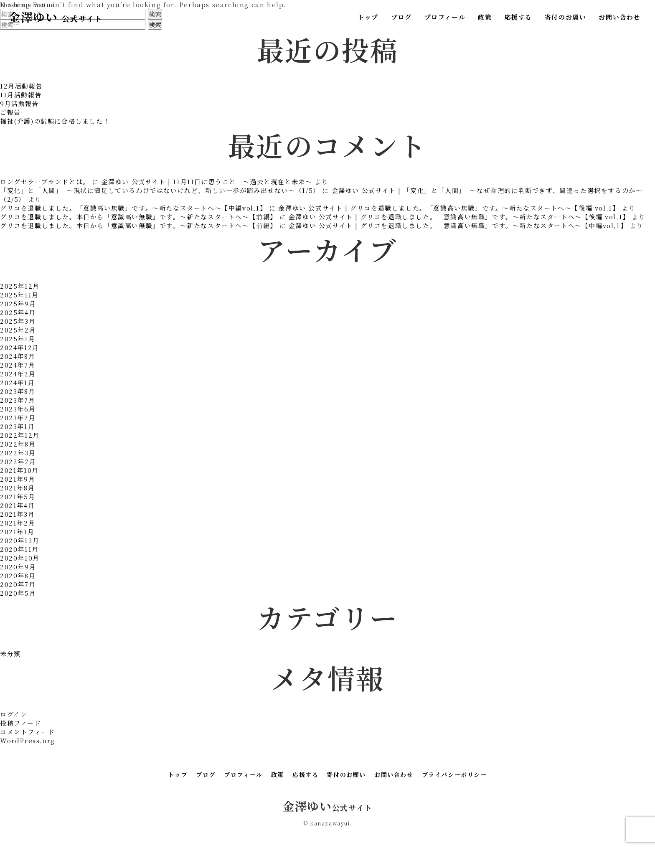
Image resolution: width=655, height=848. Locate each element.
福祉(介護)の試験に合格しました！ (55, 121)
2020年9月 (18, 566)
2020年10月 (20, 557)
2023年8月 (17, 391)
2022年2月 (18, 461)
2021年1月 (17, 531)
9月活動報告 (19, 103)
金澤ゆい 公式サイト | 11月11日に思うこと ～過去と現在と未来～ (207, 181)
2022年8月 (18, 443)
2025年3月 (18, 321)
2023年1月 (17, 426)
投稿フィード (20, 723)
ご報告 (10, 112)
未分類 (10, 653)
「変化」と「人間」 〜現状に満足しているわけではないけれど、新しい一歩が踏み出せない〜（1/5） (160, 190)
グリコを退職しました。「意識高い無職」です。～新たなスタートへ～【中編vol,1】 (133, 207)
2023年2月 (18, 417)
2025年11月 (19, 294)
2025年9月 (18, 303)
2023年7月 (17, 400)
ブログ (401, 17)
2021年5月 (17, 496)
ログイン (13, 714)
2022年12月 (20, 435)
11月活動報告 (21, 94)
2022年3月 (18, 452)
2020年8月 (18, 575)
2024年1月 (17, 382)
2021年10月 (19, 470)
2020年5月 (18, 593)
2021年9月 (17, 479)
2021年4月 (17, 505)
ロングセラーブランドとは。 (45, 181)
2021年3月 (17, 514)
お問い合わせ (619, 17)
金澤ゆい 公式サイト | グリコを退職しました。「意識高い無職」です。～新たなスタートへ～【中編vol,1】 (458, 225)
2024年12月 (19, 347)
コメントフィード (27, 731)
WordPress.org (27, 740)
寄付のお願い (565, 17)
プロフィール (445, 17)
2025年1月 (17, 338)
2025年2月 (18, 329)
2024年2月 (18, 373)
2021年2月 (17, 522)
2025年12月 (20, 286)
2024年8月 (17, 356)
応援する (518, 17)
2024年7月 (17, 365)
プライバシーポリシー (454, 774)
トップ (368, 17)
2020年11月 (19, 549)
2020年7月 (18, 584)
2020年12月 (20, 540)
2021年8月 (17, 487)
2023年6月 (18, 408)
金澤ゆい (55, 16)
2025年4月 (18, 312)
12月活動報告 (21, 85)
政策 (485, 17)
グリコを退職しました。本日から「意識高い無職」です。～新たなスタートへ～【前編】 (138, 216)
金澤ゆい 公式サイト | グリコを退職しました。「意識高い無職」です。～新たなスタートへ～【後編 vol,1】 (448, 207)
